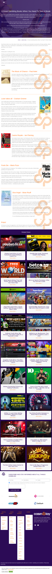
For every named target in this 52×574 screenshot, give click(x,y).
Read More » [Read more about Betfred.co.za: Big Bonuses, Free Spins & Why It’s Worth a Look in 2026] (39, 337)
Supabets (20, 546)
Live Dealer (11, 521)
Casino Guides (28, 517)
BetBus (20, 558)
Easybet (20, 520)
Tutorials (28, 528)
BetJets (20, 555)
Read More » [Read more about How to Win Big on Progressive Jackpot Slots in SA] (39, 468)
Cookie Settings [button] (5, 571)
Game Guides (28, 521)
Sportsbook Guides (29, 525)
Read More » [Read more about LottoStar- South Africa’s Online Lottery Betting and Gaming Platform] (39, 364)
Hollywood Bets (21, 523)
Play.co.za (21, 517)
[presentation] (17, 486)
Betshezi (20, 540)
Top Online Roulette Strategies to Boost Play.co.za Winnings (39, 413)
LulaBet (20, 543)
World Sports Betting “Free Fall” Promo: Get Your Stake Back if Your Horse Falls (13, 281)
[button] (2, 496)
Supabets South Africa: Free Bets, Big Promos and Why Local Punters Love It (13, 361)
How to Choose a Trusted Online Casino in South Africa (13, 440)
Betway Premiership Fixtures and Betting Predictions (13, 387)
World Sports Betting (20, 534)
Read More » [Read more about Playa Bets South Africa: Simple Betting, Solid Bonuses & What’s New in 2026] (13, 311)
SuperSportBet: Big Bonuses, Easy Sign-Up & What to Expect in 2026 (39, 307)
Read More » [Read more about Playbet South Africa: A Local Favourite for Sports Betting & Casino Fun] (13, 258)
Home (19, 39)
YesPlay (20, 538)
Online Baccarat (12, 537)
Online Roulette (12, 533)
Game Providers (12, 541)
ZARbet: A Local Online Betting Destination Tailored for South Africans (13, 414)
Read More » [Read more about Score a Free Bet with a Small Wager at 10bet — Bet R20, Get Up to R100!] (39, 391)
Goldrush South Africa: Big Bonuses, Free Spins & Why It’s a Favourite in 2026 (13, 335)
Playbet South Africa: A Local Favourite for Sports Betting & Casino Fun (13, 255)
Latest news (23, 39)
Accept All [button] (11, 571)
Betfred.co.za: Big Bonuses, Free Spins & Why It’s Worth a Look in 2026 (39, 335)
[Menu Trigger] (4, 2)
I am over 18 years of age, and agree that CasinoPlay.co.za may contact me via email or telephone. (27, 482)
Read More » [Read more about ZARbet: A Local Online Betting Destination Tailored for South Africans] (13, 417)
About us (4, 517)
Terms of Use (3, 528)
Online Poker (11, 525)
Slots (11, 517)
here (7, 32)
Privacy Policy (3, 523)
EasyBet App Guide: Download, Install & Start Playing (39, 254)
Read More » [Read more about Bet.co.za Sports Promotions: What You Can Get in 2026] (39, 283)
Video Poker (11, 529)
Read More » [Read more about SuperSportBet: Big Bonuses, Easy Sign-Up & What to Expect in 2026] (39, 310)
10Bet (20, 529)
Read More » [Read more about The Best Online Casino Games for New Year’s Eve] (13, 468)
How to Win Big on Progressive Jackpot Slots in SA (39, 465)
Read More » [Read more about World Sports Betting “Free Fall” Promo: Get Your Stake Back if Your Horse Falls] (13, 284)
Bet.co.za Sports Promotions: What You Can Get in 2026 (39, 280)
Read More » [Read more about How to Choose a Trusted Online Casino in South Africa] (13, 443)
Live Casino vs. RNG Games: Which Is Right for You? (39, 440)
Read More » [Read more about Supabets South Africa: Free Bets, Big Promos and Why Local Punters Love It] (13, 364)
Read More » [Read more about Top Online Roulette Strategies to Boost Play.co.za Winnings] (39, 416)
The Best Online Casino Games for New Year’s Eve (13, 465)
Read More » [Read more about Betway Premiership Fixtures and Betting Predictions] (13, 389)
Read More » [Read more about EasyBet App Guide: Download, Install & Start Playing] (39, 256)
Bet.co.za (20, 549)
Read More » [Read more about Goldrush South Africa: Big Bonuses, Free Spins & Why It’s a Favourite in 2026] (13, 337)
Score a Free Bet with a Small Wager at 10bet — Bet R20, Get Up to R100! (39, 388)
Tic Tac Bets (20, 552)
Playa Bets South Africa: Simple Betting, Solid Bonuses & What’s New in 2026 (13, 308)
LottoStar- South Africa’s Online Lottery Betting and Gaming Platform (39, 361)
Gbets (20, 527)
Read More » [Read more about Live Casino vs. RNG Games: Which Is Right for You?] (39, 443)
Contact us (4, 520)
